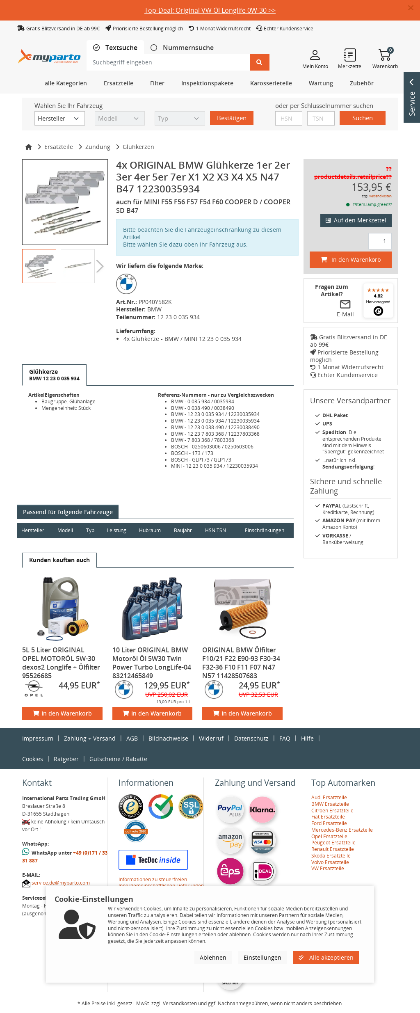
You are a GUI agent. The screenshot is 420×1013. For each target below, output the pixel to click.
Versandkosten (380, 196)
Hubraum (151, 530)
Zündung (97, 147)
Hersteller (32, 530)
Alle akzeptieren (326, 957)
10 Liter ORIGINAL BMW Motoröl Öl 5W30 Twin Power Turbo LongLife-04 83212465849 (151, 662)
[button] (414, 8)
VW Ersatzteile (327, 868)
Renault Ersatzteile (332, 849)
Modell (65, 530)
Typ (91, 530)
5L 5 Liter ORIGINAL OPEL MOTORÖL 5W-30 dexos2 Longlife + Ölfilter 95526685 (61, 662)
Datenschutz (251, 738)
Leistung (117, 530)
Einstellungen (262, 957)
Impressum (37, 738)
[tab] (115, 47)
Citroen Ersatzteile (332, 810)
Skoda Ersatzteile (331, 855)
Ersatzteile (58, 147)
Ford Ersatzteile (329, 823)
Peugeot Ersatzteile (333, 842)
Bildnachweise (168, 738)
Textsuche (120, 47)
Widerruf (211, 738)
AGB (132, 738)
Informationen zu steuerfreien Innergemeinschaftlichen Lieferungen (161, 883)
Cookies (32, 759)
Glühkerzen (138, 147)
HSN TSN (217, 530)
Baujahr (185, 530)
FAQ (284, 738)
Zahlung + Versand (90, 738)
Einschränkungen (264, 530)
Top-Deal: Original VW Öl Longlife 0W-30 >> (210, 10)
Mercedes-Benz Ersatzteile (342, 829)
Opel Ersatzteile (329, 836)
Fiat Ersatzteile (328, 816)
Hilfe (307, 738)
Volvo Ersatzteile (330, 862)
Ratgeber (66, 759)
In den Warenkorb (62, 713)
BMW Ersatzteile (330, 803)
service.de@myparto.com (61, 882)
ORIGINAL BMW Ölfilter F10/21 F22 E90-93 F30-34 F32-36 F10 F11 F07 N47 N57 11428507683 (241, 662)
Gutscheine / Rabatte (118, 759)
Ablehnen (213, 957)
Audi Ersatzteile (329, 797)
